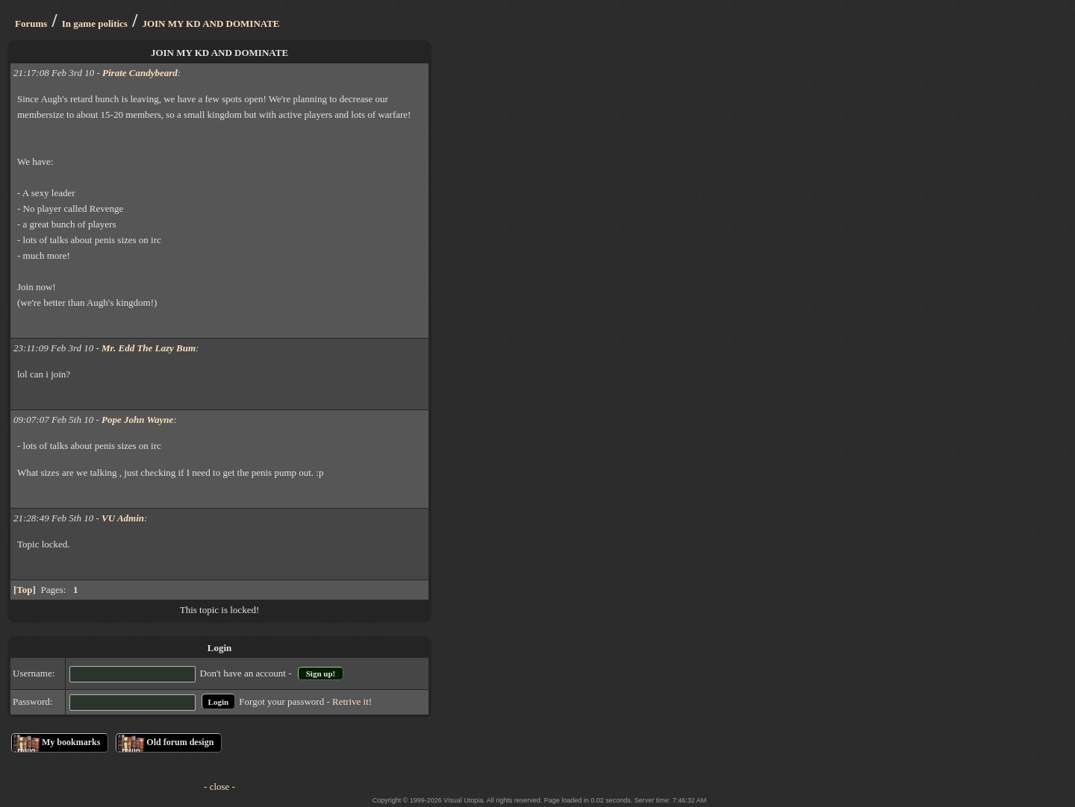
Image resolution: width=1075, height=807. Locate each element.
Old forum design (180, 742)
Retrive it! (352, 701)
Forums (31, 23)
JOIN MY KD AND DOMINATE (210, 23)
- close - (219, 786)
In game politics (95, 23)
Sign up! (320, 673)
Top (24, 589)
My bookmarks (71, 742)
